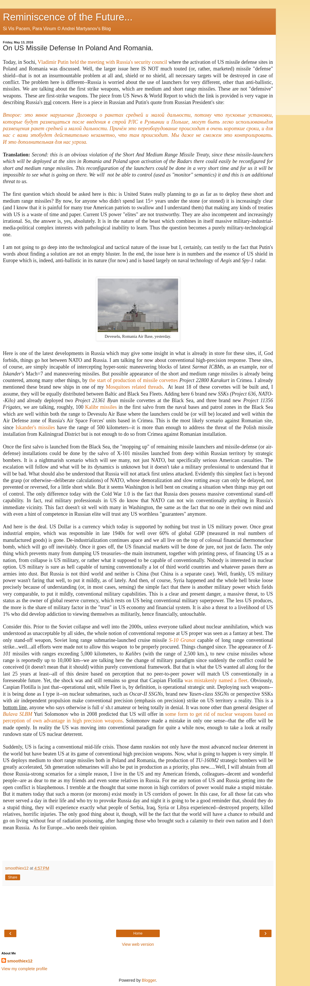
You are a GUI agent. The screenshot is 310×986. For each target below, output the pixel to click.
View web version (138, 944)
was (189, 680)
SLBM (25, 714)
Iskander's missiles (35, 427)
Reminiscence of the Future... (67, 16)
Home (138, 933)
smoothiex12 (19, 961)
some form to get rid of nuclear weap (205, 714)
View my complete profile (24, 968)
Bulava (11, 714)
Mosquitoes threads (134, 387)
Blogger (149, 980)
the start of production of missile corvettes (133, 380)
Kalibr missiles (101, 407)
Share (12, 877)
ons (249, 714)
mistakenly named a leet (220, 680)
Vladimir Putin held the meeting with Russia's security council (102, 62)
